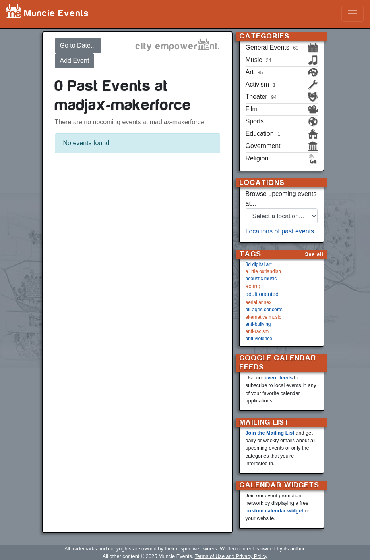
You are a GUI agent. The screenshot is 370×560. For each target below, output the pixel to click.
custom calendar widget (275, 511)
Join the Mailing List (270, 433)
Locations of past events (280, 231)
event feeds (279, 378)
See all (314, 254)
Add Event (74, 60)
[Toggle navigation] (352, 14)
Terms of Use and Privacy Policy (231, 556)
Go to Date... (78, 45)
